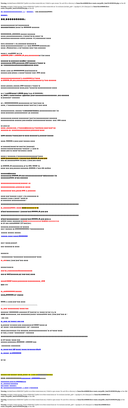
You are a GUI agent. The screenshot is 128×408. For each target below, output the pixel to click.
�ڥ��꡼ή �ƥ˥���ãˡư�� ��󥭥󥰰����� (12, 321)
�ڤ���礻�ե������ (11, 353)
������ (42, 375)
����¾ (30, 12)
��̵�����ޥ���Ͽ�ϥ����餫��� (13, 381)
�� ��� (5, 386)
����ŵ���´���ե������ (14, 236)
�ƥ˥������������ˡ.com (13, 12)
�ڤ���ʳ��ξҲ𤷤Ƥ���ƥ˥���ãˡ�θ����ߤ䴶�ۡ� (21, 349)
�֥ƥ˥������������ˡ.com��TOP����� (19, 388)
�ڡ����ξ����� (9, 383)
